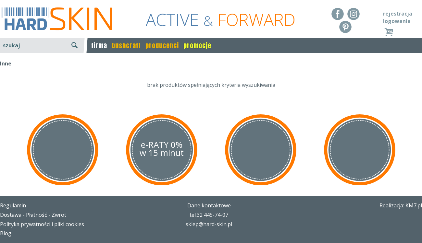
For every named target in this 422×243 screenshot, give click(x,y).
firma (99, 45)
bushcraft (126, 45)
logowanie (397, 21)
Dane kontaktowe (209, 205)
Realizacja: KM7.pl (400, 205)
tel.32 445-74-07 (209, 214)
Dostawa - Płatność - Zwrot (33, 214)
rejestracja (397, 13)
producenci (162, 45)
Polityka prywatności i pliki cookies (42, 224)
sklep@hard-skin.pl (209, 224)
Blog (5, 233)
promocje (197, 45)
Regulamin (13, 205)
